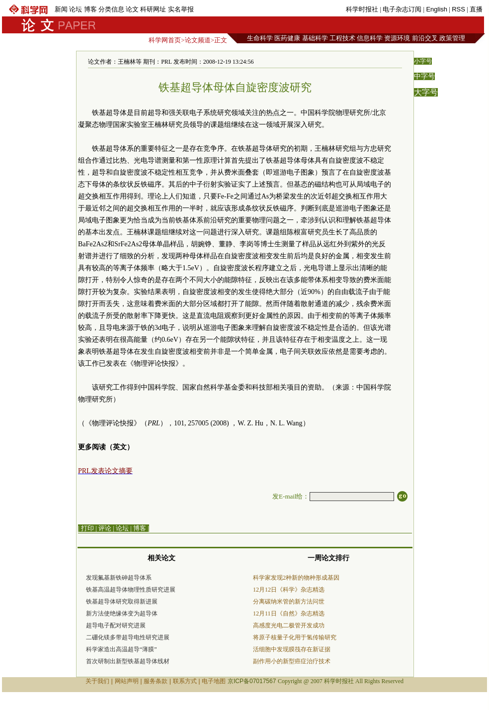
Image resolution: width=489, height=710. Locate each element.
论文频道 (198, 40)
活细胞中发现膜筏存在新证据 (291, 649)
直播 (476, 9)
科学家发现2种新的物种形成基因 (296, 577)
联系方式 (185, 681)
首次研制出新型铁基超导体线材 (127, 661)
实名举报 (181, 9)
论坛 (75, 9)
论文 (132, 9)
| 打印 (86, 528)
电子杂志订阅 (402, 9)
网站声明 (127, 681)
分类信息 (111, 9)
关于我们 (97, 681)
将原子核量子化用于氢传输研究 (294, 637)
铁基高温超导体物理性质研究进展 (130, 589)
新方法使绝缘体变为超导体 (122, 613)
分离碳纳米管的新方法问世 (289, 601)
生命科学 (260, 38)
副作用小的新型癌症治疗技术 (291, 661)
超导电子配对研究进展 (116, 625)
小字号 (423, 61)
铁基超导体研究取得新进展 (122, 601)
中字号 (424, 76)
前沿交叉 (425, 38)
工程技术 (342, 38)
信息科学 (370, 38)
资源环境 (397, 38)
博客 (90, 9)
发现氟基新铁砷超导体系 (119, 577)
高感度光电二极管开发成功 (289, 625)
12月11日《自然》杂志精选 (289, 613)
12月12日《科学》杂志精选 (289, 589)
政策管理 (452, 38)
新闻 (61, 9)
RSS (458, 9)
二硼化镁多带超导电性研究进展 (127, 637)
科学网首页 (165, 40)
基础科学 (315, 38)
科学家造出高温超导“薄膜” (121, 649)
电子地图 (214, 681)
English (436, 9)
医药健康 (287, 38)
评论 (104, 528)
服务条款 (155, 681)
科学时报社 (362, 9)
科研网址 (153, 9)
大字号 (426, 92)
